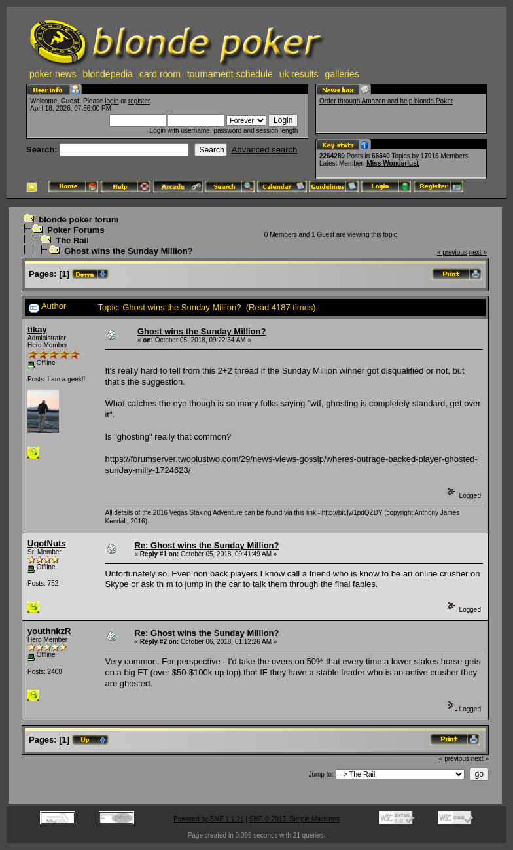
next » (478, 252)
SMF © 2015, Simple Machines (294, 819)
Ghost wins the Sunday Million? (128, 251)
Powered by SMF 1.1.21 (208, 819)
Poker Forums (75, 230)
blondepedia (108, 74)
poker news (53, 74)
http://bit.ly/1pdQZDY (352, 512)
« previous (452, 252)
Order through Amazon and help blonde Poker (386, 101)
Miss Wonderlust (392, 163)
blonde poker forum (78, 219)
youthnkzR (49, 631)
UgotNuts (46, 543)
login (111, 101)
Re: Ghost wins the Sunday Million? (206, 545)
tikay (37, 329)
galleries (342, 74)
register (139, 101)
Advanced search (264, 149)
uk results (299, 74)
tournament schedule (230, 74)
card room (160, 74)
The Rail (72, 240)
